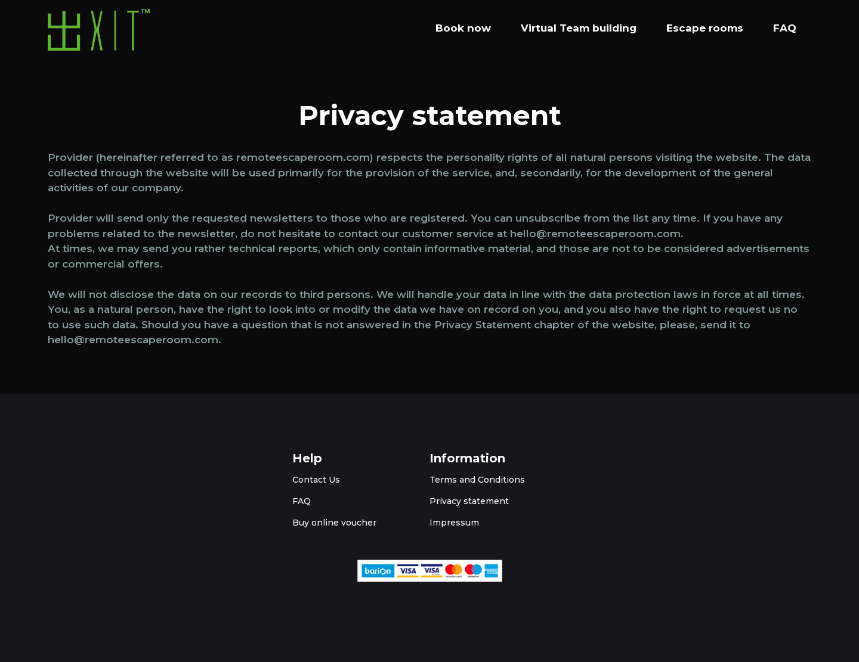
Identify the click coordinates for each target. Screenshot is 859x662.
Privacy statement (469, 501)
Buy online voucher (334, 522)
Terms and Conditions (477, 479)
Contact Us (316, 479)
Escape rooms (704, 28)
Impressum (454, 522)
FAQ (784, 28)
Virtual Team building (578, 28)
